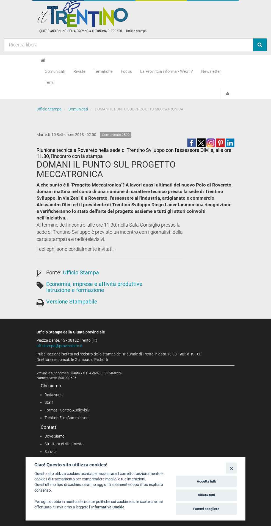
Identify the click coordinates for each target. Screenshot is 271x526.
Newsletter (211, 71)
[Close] (231, 468)
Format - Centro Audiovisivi (67, 410)
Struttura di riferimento (64, 444)
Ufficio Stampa (49, 109)
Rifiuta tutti (206, 495)
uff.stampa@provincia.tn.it (59, 346)
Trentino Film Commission (67, 418)
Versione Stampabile (71, 301)
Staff (49, 402)
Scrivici (50, 451)
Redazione (53, 395)
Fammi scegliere (206, 509)
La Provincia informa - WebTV (166, 71)
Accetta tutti (206, 481)
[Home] (43, 60)
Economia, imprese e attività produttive (94, 284)
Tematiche (103, 71)
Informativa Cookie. (108, 507)
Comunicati (55, 71)
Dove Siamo (55, 436)
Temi (49, 82)
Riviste (79, 71)
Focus (126, 71)
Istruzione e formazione (75, 290)
